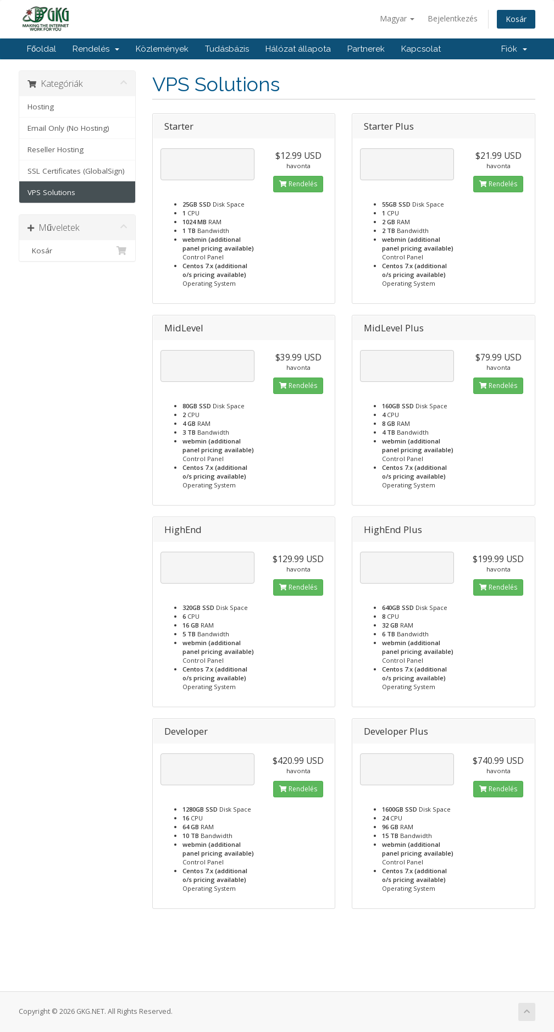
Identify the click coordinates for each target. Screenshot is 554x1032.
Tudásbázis (227, 49)
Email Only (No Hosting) (68, 128)
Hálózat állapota (298, 49)
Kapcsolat (421, 49)
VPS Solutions (51, 192)
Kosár (516, 19)
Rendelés (96, 49)
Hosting (40, 107)
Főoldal (41, 49)
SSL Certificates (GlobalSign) (76, 171)
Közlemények (162, 49)
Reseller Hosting (55, 149)
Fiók (514, 49)
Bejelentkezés (453, 18)
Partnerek (366, 49)
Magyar (397, 18)
